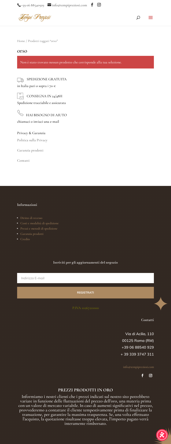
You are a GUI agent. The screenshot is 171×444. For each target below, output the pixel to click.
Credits (25, 239)
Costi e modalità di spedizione (39, 223)
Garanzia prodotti (30, 150)
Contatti (23, 160)
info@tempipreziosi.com (138, 367)
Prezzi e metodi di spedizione (38, 228)
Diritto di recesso (31, 218)
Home (21, 41)
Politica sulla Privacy (32, 140)
